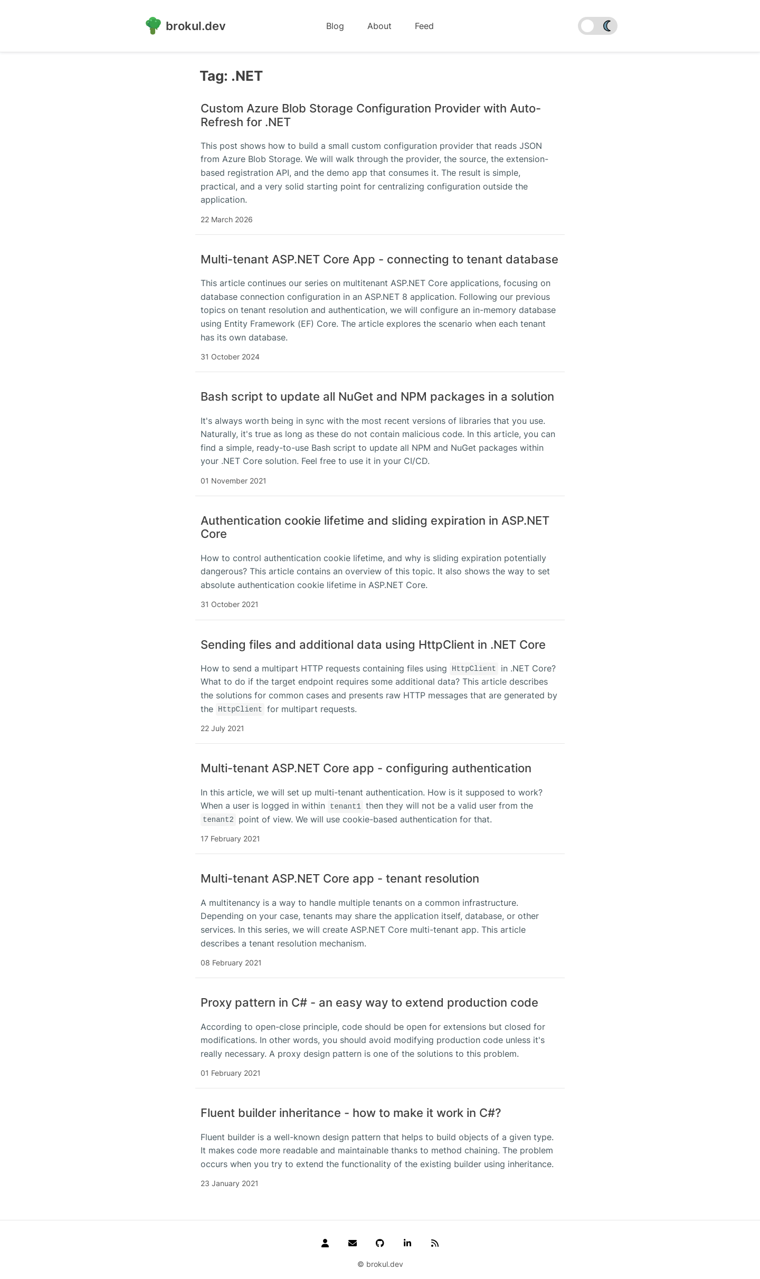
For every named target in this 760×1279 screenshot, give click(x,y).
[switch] (598, 26)
